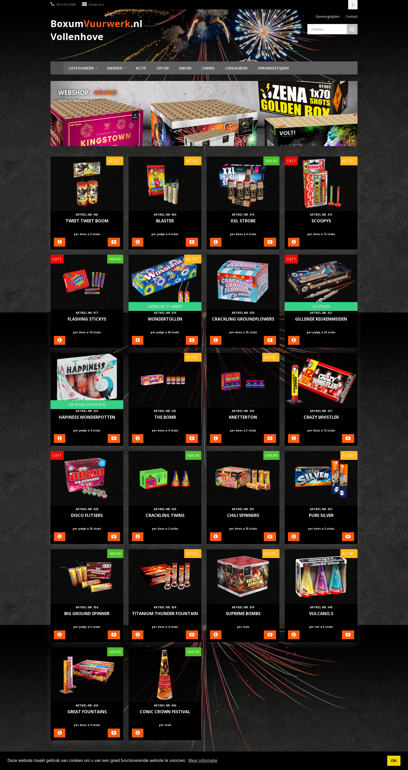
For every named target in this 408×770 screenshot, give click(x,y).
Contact (352, 16)
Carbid (208, 68)
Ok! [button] (394, 761)
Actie (141, 68)
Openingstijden (328, 16)
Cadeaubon (236, 68)
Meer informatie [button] (202, 760)
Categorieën (81, 68)
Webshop (80, 100)
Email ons (96, 4)
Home (56, 67)
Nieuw (185, 68)
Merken (114, 68)
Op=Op (163, 68)
